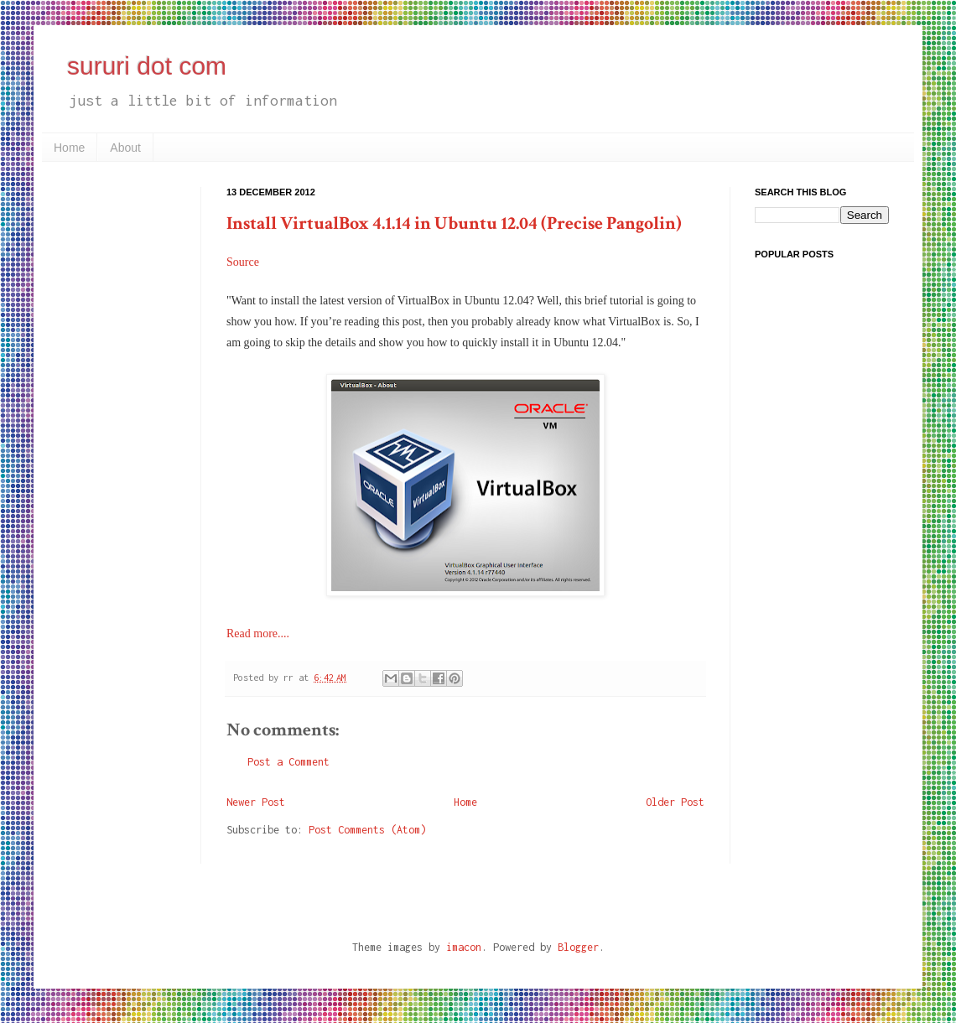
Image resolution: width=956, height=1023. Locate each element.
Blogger (578, 947)
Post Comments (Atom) (367, 829)
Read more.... (257, 633)
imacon (463, 947)
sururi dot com (146, 66)
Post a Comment (288, 762)
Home (69, 147)
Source (242, 262)
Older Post (675, 802)
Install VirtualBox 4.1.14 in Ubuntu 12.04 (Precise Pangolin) (454, 223)
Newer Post (255, 802)
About (125, 147)
